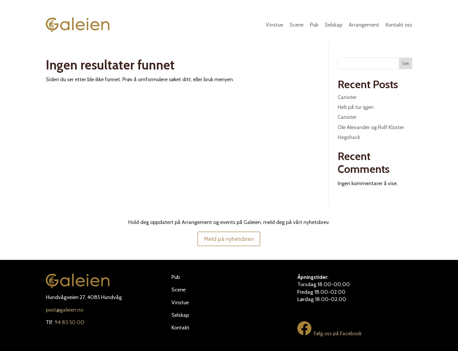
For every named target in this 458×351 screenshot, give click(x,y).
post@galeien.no (64, 310)
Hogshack (349, 137)
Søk (405, 63)
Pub (314, 25)
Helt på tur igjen (356, 107)
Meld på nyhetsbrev (229, 238)
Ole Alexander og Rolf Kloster (371, 127)
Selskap (333, 25)
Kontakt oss (399, 25)
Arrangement (364, 25)
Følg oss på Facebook (329, 333)
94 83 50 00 (69, 322)
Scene (296, 25)
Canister (347, 97)
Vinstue (274, 25)
